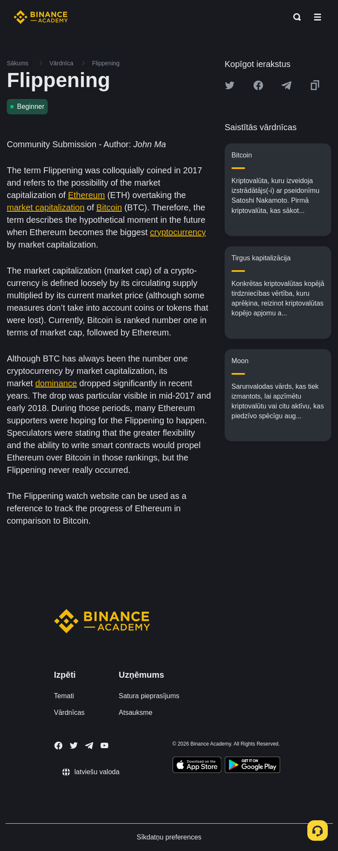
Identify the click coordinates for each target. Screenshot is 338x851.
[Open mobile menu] (317, 17)
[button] (317, 17)
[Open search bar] (294, 17)
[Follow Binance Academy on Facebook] (58, 745)
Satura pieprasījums (149, 695)
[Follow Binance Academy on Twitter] (73, 745)
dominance (56, 383)
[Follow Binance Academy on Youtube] (104, 745)
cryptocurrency (178, 232)
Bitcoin (109, 207)
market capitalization (45, 207)
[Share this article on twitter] (230, 85)
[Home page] (41, 17)
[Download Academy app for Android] (252, 766)
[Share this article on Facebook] (258, 85)
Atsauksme (136, 712)
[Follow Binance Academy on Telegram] (89, 745)
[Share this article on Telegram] (286, 85)
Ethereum (86, 195)
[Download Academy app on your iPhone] (197, 766)
